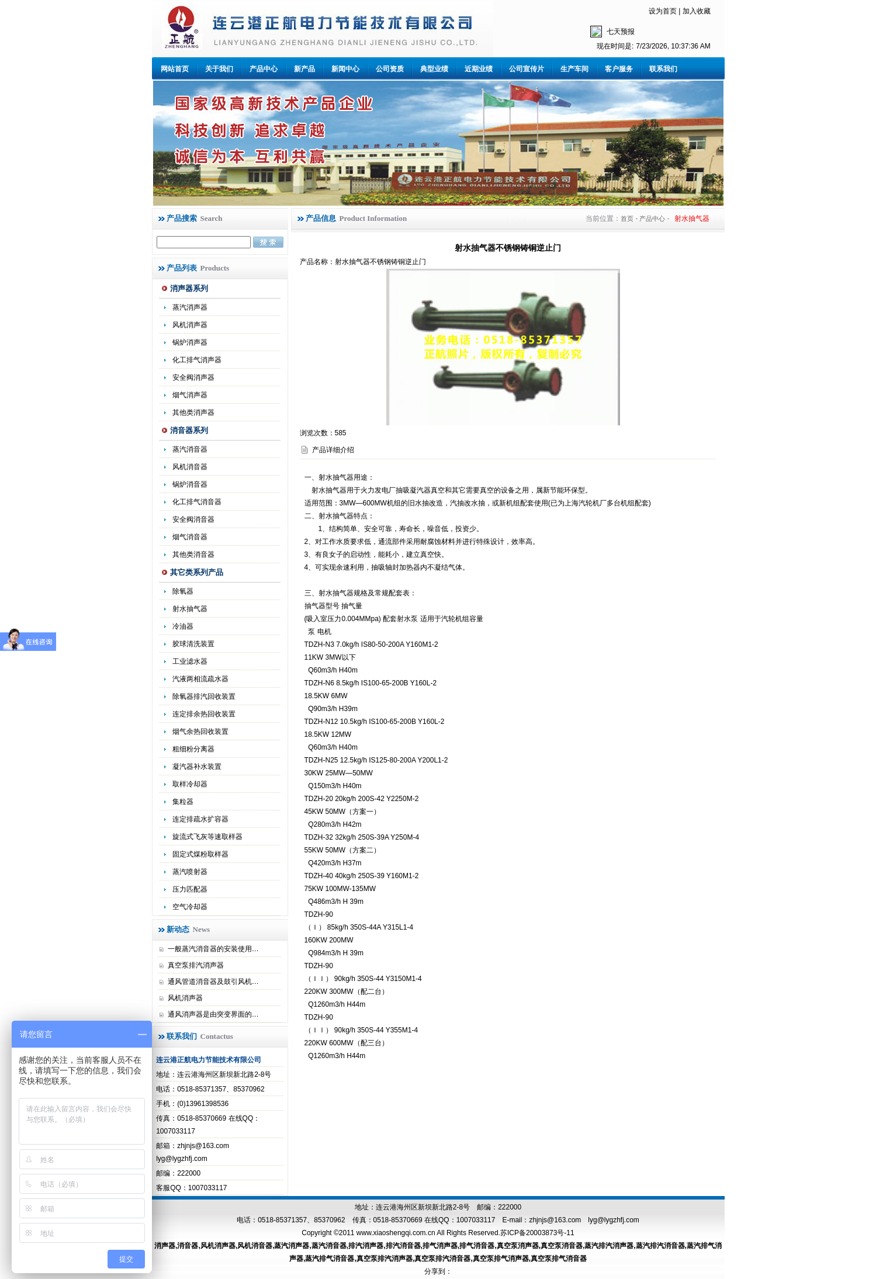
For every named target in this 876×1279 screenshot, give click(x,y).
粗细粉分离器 (193, 749)
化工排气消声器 (196, 360)
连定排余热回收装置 (204, 714)
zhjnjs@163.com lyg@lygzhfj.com (584, 1220)
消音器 (187, 1246)
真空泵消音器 (562, 1246)
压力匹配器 (189, 889)
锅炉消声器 (189, 342)
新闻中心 (345, 69)
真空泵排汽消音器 (442, 1258)
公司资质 (390, 69)
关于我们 (219, 69)
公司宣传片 (526, 69)
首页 (627, 218)
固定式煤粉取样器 (200, 854)
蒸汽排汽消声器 (608, 1246)
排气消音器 (476, 1246)
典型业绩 (434, 69)
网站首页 (175, 69)
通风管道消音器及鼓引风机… (213, 982)
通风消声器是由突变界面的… (213, 1014)
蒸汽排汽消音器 (660, 1246)
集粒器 (182, 802)
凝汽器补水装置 (196, 766)
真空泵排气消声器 (501, 1258)
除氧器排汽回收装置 (204, 696)
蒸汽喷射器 (189, 872)
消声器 (164, 1246)
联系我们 (663, 69)
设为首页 (663, 11)
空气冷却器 (189, 907)
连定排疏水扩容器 (200, 819)
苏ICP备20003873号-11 (537, 1233)
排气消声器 (440, 1246)
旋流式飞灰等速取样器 (207, 837)
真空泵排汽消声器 (196, 965)
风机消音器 (189, 467)
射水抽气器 (189, 609)
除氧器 (182, 591)
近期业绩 (479, 69)
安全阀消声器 (193, 377)
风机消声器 (189, 325)
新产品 (304, 69)
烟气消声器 (189, 395)
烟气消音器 (189, 537)
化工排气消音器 (196, 502)
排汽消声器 (365, 1246)
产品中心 (264, 69)
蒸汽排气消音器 (329, 1258)
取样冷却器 (189, 784)
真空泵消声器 (518, 1246)
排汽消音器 (403, 1246)
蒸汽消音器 (189, 449)
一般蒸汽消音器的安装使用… (213, 949)
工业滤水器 (189, 661)
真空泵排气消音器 (559, 1258)
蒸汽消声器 (189, 307)
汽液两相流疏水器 (200, 679)
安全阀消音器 (193, 519)
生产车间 (574, 69)
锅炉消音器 (189, 484)
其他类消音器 (193, 554)
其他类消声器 (193, 412)
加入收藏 (697, 11)
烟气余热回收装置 (200, 731)
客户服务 (619, 69)
